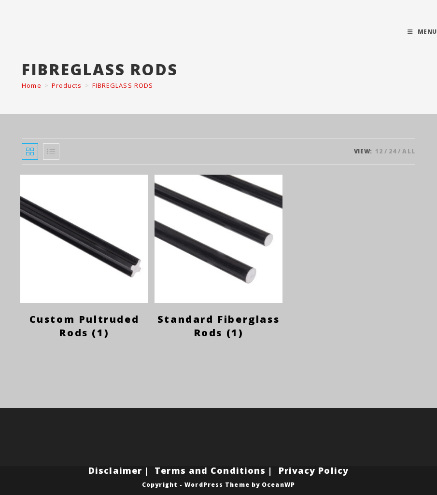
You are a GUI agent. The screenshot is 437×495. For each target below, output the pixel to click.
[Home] (31, 85)
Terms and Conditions (210, 470)
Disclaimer (115, 470)
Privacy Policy (314, 470)
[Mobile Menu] (422, 32)
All (408, 151)
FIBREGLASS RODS (123, 85)
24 (392, 151)
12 (379, 151)
